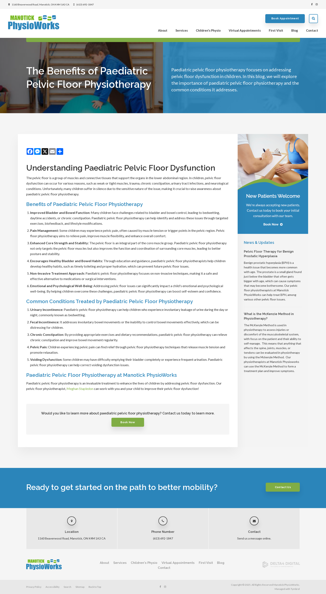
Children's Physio (208, 30)
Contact (312, 30)
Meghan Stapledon (79, 389)
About (162, 30)
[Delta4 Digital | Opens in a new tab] (281, 566)
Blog (294, 30)
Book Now (127, 422)
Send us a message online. (254, 538)
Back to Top (95, 586)
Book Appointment (285, 18)
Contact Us (283, 487)
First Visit (276, 30)
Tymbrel (295, 588)
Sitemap (79, 586)
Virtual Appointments (244, 30)
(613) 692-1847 (85, 4)
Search (313, 18)
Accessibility (52, 586)
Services (181, 30)
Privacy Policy (33, 586)
